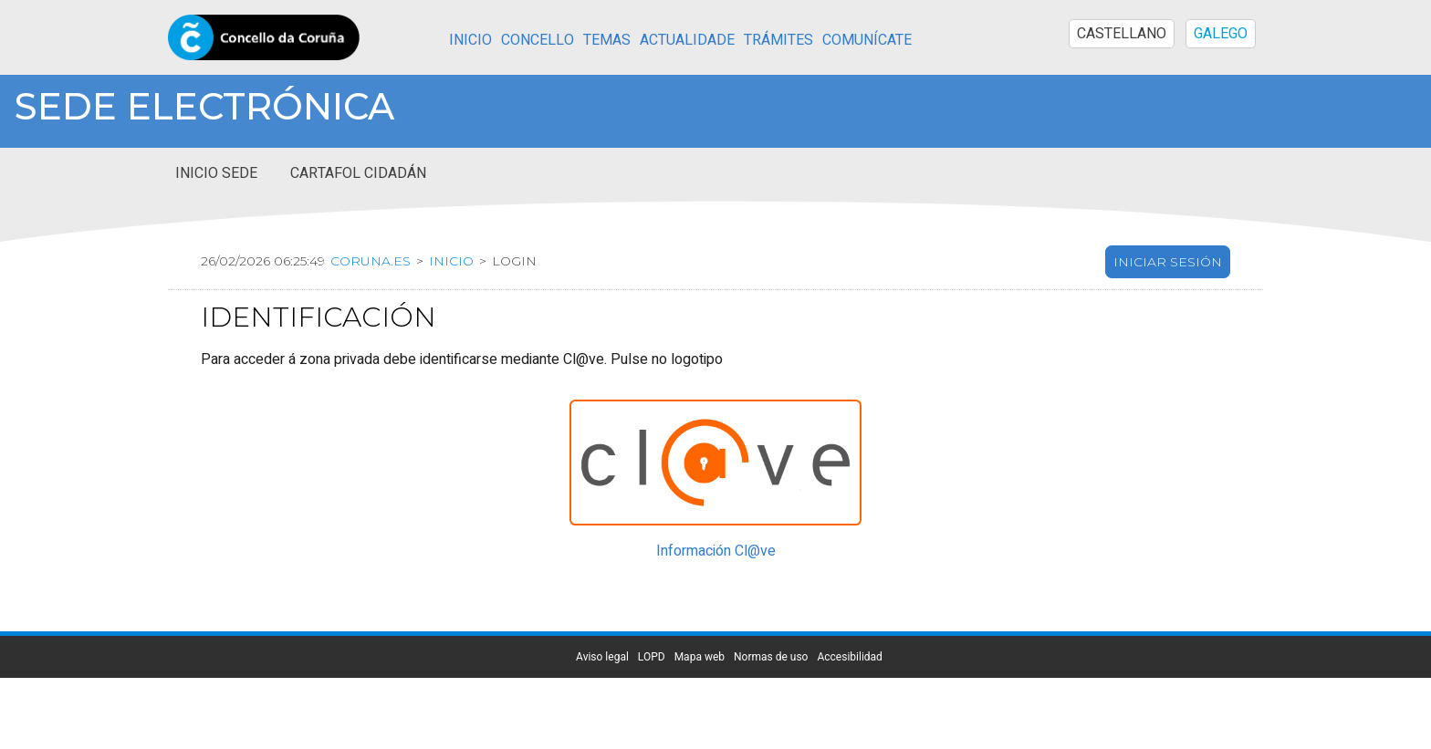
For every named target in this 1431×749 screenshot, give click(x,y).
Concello (537, 40)
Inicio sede (216, 173)
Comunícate (867, 40)
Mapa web (699, 656)
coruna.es (370, 261)
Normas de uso (771, 656)
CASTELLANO (1121, 34)
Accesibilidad (849, 656)
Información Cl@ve (716, 551)
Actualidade (687, 40)
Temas (607, 40)
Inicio (470, 40)
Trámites (778, 40)
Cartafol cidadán (358, 173)
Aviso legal (602, 656)
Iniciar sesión (1167, 262)
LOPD (651, 656)
